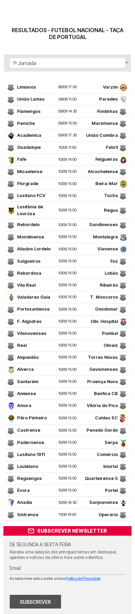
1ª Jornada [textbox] (24, 63)
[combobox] (67, 63)
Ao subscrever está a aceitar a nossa (55, 578)
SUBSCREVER (35, 602)
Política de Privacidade (83, 578)
